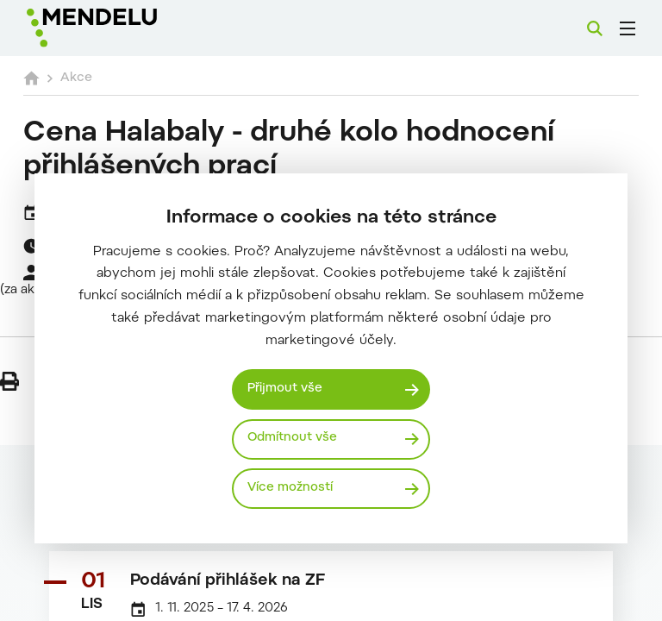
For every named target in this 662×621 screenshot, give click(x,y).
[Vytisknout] (9, 381)
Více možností (291, 487)
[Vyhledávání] (595, 28)
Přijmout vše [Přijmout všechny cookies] (287, 387)
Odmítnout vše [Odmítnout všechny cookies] (294, 437)
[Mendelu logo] (118, 28)
